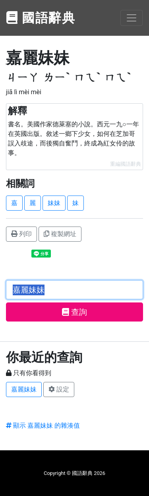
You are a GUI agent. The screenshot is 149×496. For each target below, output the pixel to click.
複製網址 (60, 234)
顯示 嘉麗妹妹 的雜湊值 (43, 425)
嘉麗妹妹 (24, 389)
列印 (21, 234)
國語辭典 (40, 17)
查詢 (74, 312)
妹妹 (54, 203)
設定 (58, 389)
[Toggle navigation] (131, 18)
